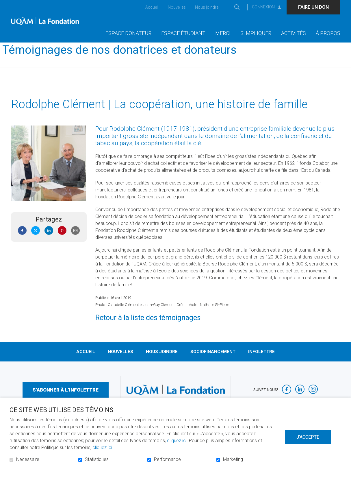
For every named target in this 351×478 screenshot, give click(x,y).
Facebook (22, 240)
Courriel (75, 240)
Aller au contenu (4, 4)
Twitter (35, 240)
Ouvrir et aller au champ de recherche (237, 7)
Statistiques (97, 459)
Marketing (233, 459)
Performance (167, 459)
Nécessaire (27, 459)
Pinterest (62, 240)
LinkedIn (48, 240)
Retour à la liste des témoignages (148, 327)
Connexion (263, 7)
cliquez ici (177, 440)
